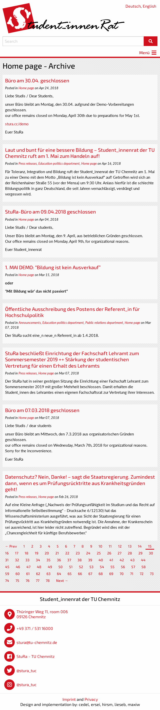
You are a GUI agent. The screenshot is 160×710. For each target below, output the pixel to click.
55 (112, 567)
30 (151, 553)
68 (101, 573)
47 (28, 567)
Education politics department (59, 163)
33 (27, 560)
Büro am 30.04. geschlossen (37, 80)
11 (110, 546)
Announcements (30, 323)
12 (120, 546)
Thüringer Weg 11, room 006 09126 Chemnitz (42, 614)
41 (111, 560)
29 (140, 553)
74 (7, 580)
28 (130, 553)
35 (48, 560)
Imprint (69, 699)
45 (7, 567)
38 (79, 560)
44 (143, 560)
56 (123, 567)
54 (102, 567)
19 (36, 553)
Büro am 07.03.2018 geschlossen (42, 410)
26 (109, 553)
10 (100, 546)
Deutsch (133, 6)
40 (101, 560)
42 (122, 560)
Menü (148, 52)
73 (152, 573)
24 (88, 553)
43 (132, 560)
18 (26, 553)
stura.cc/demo (17, 124)
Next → (62, 580)
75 (17, 580)
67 (90, 573)
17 (16, 553)
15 (150, 546)
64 (59, 573)
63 (48, 573)
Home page (26, 88)
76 (27, 580)
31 (7, 560)
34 (38, 560)
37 (69, 560)
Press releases (28, 163)
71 (131, 573)
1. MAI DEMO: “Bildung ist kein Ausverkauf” (53, 267)
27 (119, 553)
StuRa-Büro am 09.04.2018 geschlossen (50, 211)
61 (28, 573)
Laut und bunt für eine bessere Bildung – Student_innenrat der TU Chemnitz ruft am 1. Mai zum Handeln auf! (80, 153)
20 (47, 553)
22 (67, 553)
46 (18, 567)
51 (71, 567)
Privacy (91, 699)
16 (7, 553)
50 (60, 567)
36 (59, 560)
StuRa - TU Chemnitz (36, 656)
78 (48, 580)
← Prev (11, 546)
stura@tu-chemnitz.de (37, 642)
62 (38, 573)
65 (70, 573)
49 (50, 567)
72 (141, 573)
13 (130, 546)
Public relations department (104, 323)
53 (91, 567)
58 (143, 567)
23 (78, 553)
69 (111, 573)
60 (17, 573)
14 (140, 546)
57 (133, 567)
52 (81, 567)
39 (90, 560)
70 (122, 573)
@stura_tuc (27, 670)
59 (7, 573)
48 (39, 567)
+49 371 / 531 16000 (35, 628)
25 (99, 553)
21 (57, 553)
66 (80, 573)
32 (17, 560)
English (149, 6)
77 (37, 580)
